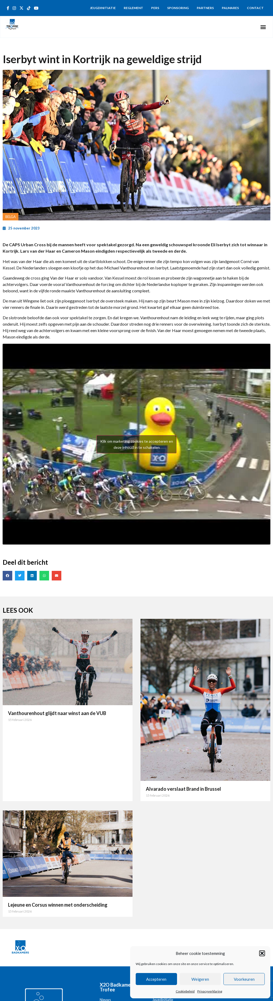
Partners (205, 8)
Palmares (230, 8)
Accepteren (156, 979)
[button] (262, 953)
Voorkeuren (244, 979)
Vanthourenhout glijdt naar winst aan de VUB (57, 713)
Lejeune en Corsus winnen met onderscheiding (57, 905)
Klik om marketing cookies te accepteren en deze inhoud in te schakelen (136, 444)
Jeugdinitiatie (103, 8)
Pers (155, 8)
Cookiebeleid (185, 991)
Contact (255, 8)
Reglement (133, 8)
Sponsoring (178, 8)
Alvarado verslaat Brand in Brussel (183, 789)
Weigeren (200, 979)
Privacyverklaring (209, 991)
